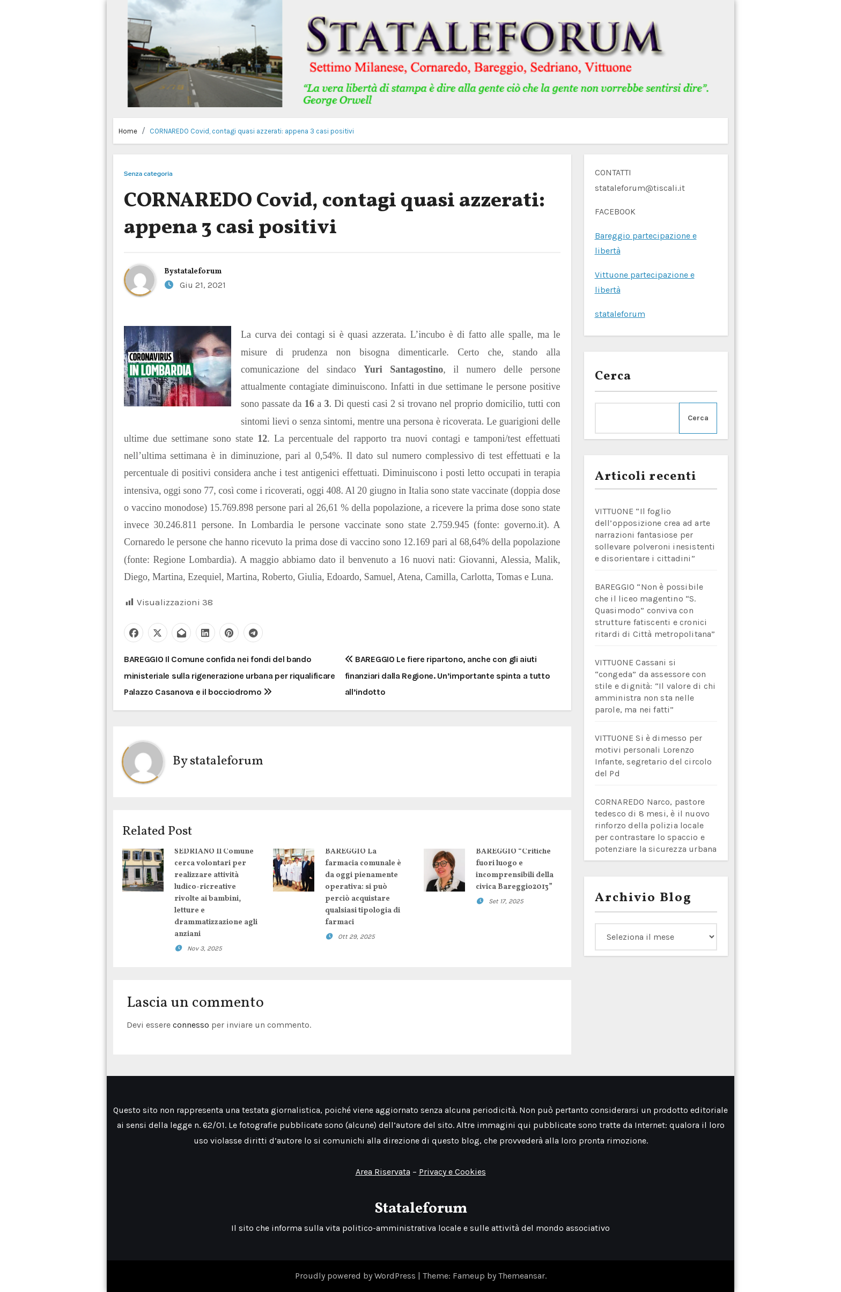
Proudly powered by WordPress (356, 1276)
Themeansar (521, 1276)
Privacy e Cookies (452, 1172)
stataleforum (198, 271)
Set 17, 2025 (506, 901)
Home (128, 131)
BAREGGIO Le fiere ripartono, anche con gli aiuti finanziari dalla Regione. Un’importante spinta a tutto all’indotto (447, 675)
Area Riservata (383, 1172)
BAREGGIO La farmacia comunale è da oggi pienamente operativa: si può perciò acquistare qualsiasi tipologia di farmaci (363, 887)
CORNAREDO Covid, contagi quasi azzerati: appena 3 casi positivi (252, 131)
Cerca (613, 376)
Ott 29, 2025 (356, 936)
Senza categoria (148, 173)
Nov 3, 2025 (204, 948)
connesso (191, 1025)
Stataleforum (420, 1208)
